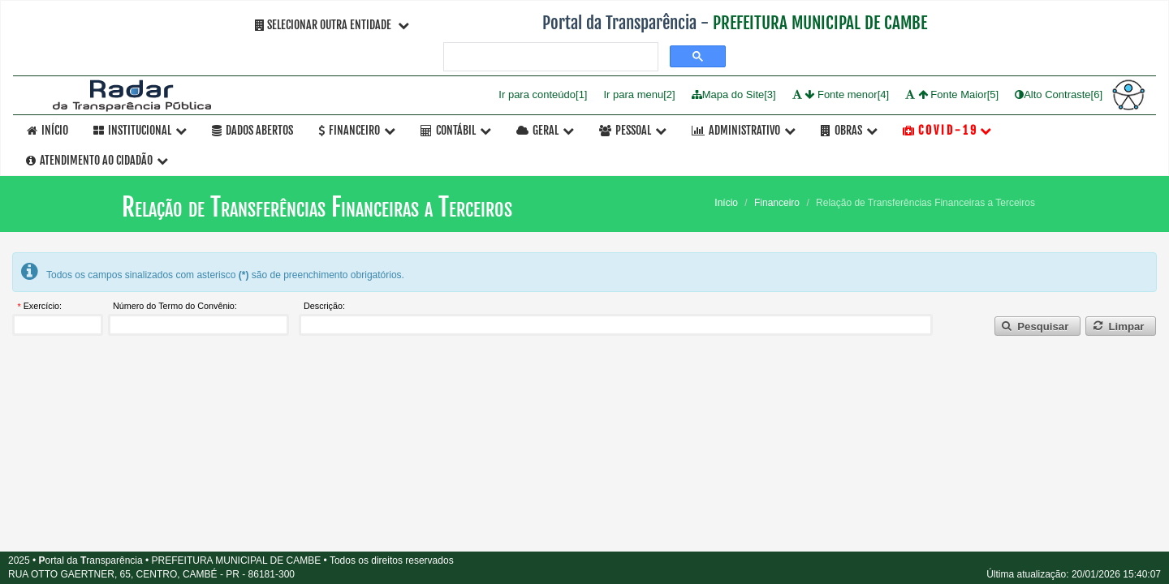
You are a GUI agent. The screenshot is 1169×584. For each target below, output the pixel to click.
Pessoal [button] (632, 130)
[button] (1037, 326)
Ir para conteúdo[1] (542, 94)
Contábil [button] (456, 130)
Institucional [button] (140, 130)
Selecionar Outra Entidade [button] (332, 25)
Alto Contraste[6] (1058, 94)
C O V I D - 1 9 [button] (947, 130)
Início (47, 130)
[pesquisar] (549, 57)
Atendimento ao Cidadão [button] (97, 160)
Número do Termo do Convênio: (175, 306)
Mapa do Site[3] (734, 94)
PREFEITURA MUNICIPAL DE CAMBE (820, 22)
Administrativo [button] (744, 130)
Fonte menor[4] (840, 94)
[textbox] (57, 325)
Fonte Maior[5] (952, 94)
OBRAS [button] (849, 130)
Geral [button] (545, 130)
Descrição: (324, 306)
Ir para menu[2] (639, 94)
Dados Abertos (252, 130)
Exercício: (43, 306)
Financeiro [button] (356, 130)
